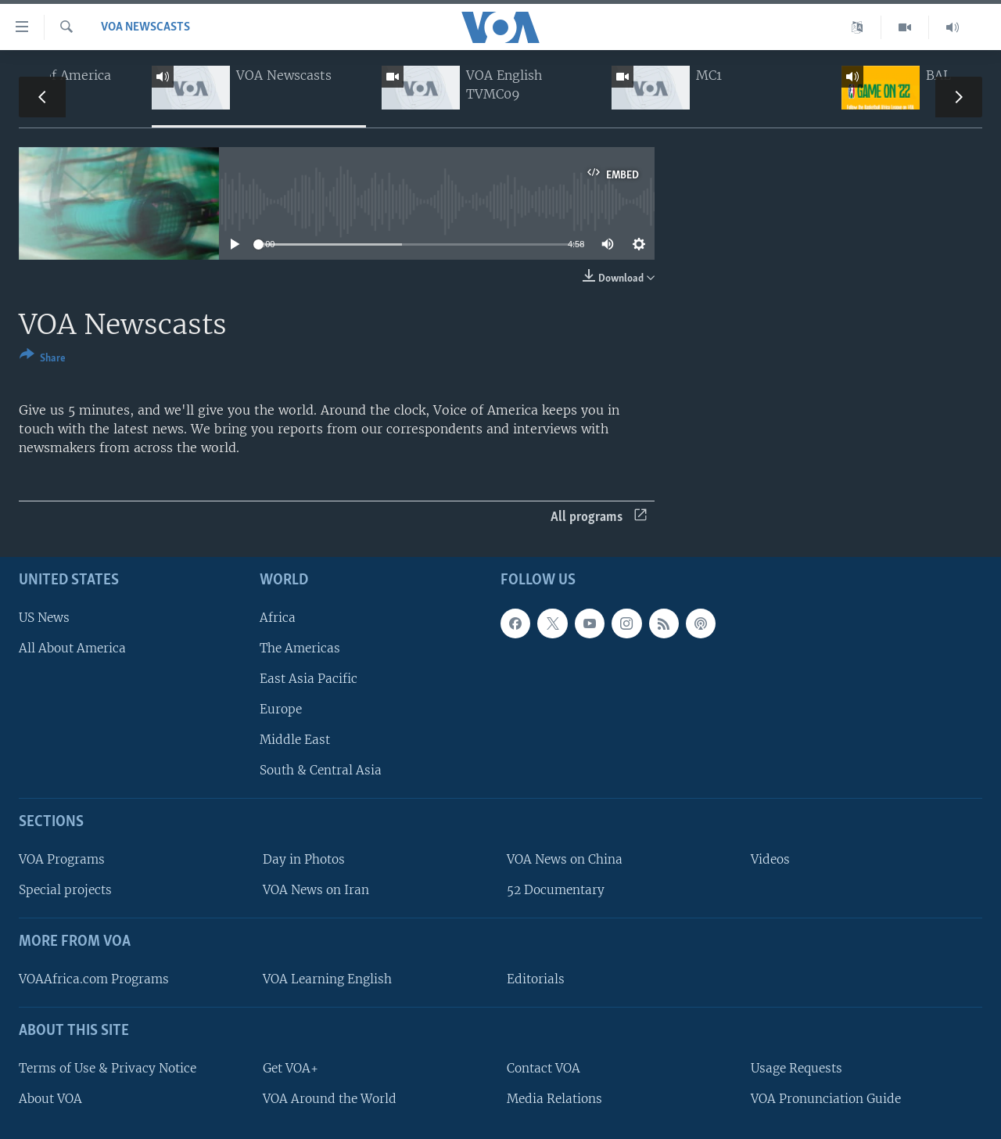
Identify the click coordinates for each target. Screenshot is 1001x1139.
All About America (72, 648)
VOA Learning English (327, 979)
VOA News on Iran (316, 889)
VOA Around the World (329, 1098)
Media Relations (554, 1098)
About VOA (50, 1098)
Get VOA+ (290, 1068)
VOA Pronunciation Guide (826, 1098)
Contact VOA (543, 1068)
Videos (770, 859)
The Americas (300, 648)
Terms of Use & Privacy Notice (107, 1068)
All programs (599, 517)
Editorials (536, 979)
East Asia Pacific (308, 678)
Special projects (65, 889)
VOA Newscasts (145, 27)
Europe (281, 709)
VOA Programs (62, 859)
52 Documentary (556, 889)
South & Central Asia (321, 770)
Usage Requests (796, 1068)
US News (44, 617)
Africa (278, 617)
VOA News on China (564, 859)
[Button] (43, 359)
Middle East (295, 739)
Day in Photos (304, 859)
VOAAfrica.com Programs (94, 979)
